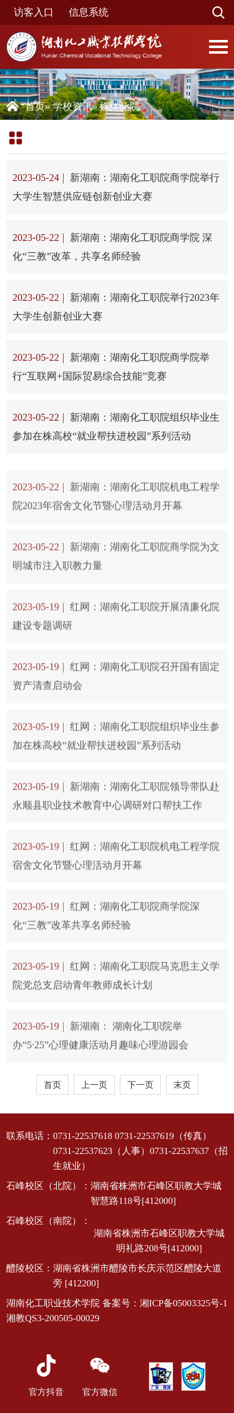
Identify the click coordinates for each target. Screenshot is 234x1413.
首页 (35, 106)
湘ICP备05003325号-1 (184, 1303)
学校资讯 (72, 106)
